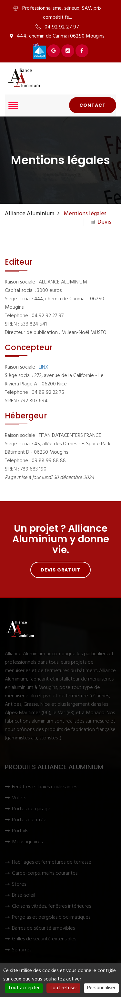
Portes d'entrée (29, 820)
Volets (19, 798)
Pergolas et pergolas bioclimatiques (51, 917)
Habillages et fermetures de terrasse (51, 862)
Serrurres (21, 950)
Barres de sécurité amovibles (43, 928)
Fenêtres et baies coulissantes (44, 787)
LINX (43, 367)
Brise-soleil (23, 895)
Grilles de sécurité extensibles (44, 939)
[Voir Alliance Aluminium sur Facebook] (82, 50)
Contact (92, 105)
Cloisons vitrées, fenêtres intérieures (51, 906)
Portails (20, 831)
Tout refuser (63, 988)
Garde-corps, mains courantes (44, 873)
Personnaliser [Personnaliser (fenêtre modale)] (101, 988)
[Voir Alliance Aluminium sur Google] (53, 50)
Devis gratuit (60, 570)
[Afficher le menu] (13, 105)
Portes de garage (31, 809)
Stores (19, 884)
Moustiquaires (27, 842)
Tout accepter (24, 988)
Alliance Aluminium (29, 213)
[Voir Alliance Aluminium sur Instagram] (67, 50)
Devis (101, 222)
